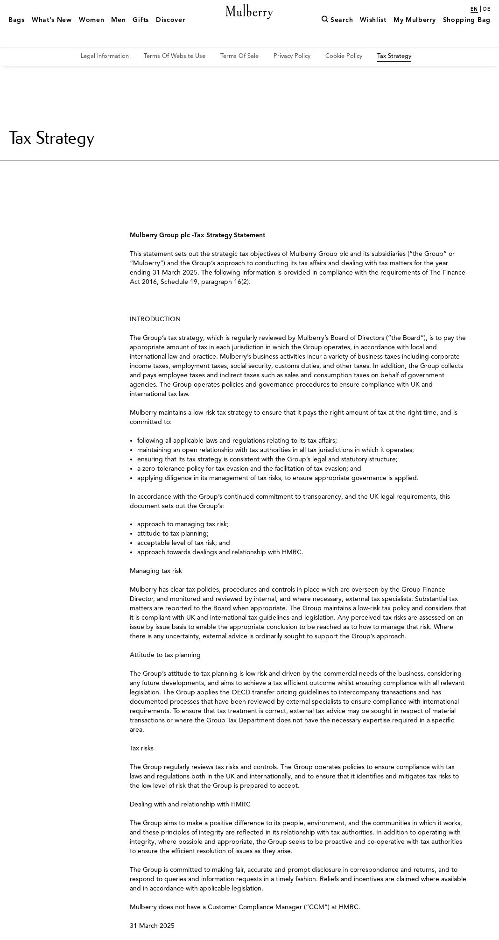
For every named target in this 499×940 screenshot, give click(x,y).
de (487, 9)
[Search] (337, 34)
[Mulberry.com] (249, 22)
